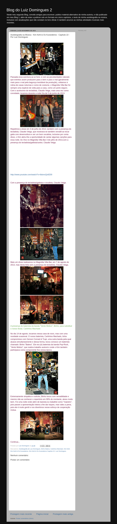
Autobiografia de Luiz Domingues (29, 449)
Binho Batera (45, 449)
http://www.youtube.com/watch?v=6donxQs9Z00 (31, 175)
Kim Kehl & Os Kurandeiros (19, 451)
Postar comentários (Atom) (24, 518)
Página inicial (42, 514)
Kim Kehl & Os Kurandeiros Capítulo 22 (42, 451)
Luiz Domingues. (61, 451)
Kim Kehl (67, 449)
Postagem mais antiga (63, 514)
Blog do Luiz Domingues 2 (29, 10)
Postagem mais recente (21, 514)
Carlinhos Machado (57, 449)
